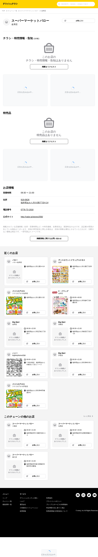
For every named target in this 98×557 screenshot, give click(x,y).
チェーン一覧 (12, 11)
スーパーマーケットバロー (29, 11)
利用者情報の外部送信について (57, 543)
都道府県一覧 (7, 536)
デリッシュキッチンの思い (29, 530)
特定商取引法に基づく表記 (55, 539)
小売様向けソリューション (29, 539)
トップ (5, 530)
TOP (3, 11)
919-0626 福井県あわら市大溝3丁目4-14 (34, 201)
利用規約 (49, 530)
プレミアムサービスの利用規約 (57, 536)
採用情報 (23, 543)
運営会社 (23, 536)
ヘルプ (22, 533)
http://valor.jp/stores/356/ (32, 217)
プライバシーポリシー (54, 533)
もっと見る (87, 416)
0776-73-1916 (27, 210)
